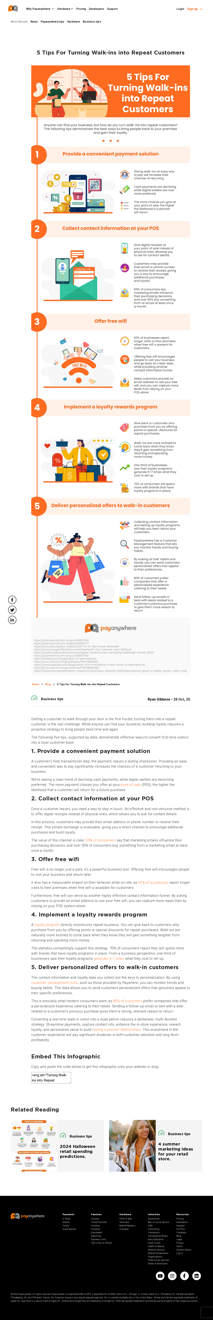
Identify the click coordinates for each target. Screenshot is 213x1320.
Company (181, 1232)
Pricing (81, 9)
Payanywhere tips (52, 21)
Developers (96, 9)
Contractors (154, 1232)
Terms (179, 1246)
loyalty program (47, 925)
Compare (124, 1229)
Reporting (96, 1236)
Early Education (156, 1239)
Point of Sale (125, 1218)
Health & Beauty (156, 1246)
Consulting (153, 1229)
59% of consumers (101, 840)
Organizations (155, 1256)
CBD (150, 1225)
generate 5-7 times (109, 958)
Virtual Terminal (99, 1222)
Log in (179, 1253)
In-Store (66, 1218)
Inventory (95, 1229)
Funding (95, 1225)
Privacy (180, 1243)
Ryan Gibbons (159, 699)
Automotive (153, 1218)
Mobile (65, 1222)
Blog (178, 1236)
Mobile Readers (127, 1225)
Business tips (92, 21)
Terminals (124, 1222)
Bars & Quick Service (158, 1222)
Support (112, 9)
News (34, 21)
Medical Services (156, 1249)
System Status (183, 1249)
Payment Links (98, 1239)
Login (180, 9)
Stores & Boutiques (158, 1263)
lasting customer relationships (117, 1030)
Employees (96, 1232)
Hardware (63, 9)
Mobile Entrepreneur (158, 1253)
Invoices (95, 1218)
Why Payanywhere (38, 9)
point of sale (131, 785)
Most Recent (19, 21)
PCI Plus (180, 1229)
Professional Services (159, 1260)
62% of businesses (153, 882)
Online (65, 1225)
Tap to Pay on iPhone (101, 1243)
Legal (179, 1239)
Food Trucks (154, 1243)
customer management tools (54, 983)
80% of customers (127, 1001)
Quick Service (69, 1229)
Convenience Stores (158, 1236)
